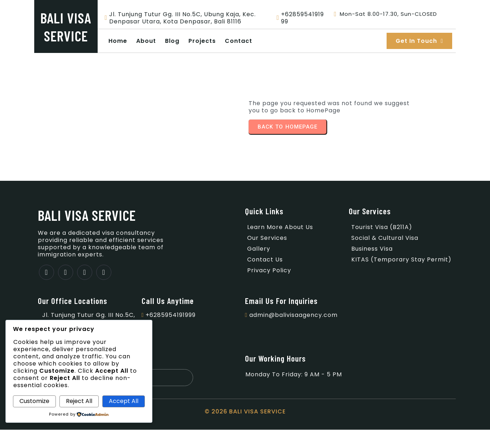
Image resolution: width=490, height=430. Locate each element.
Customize (34, 401)
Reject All (79, 401)
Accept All (123, 401)
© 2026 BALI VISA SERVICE (245, 412)
